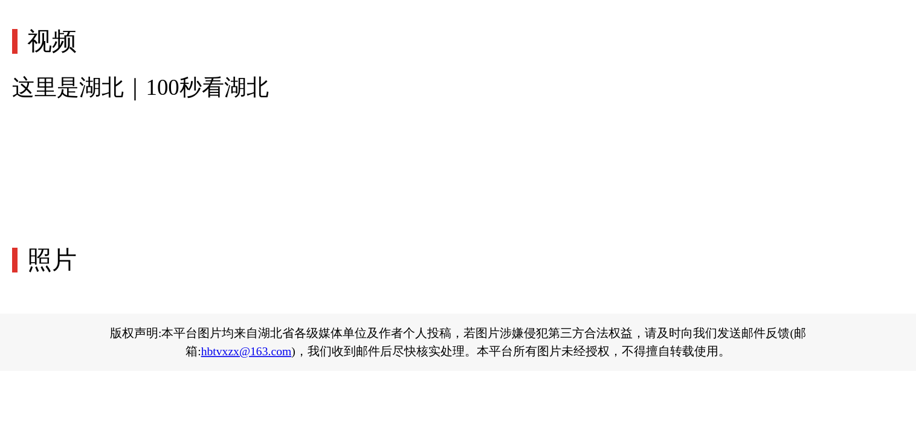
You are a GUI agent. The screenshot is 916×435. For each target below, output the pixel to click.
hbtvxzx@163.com (246, 351)
